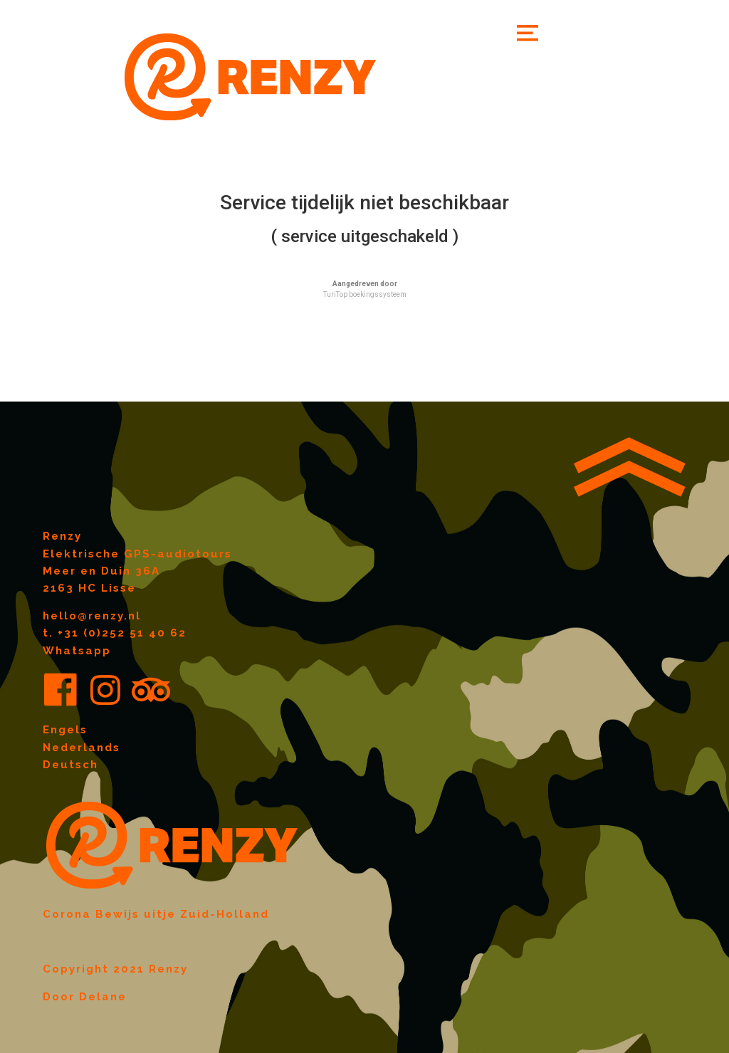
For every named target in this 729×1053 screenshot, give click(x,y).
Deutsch (70, 764)
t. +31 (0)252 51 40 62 (115, 633)
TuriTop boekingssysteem (365, 294)
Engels (65, 729)
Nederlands (81, 747)
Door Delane (85, 996)
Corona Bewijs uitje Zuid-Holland (156, 914)
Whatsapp (77, 650)
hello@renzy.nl (92, 615)
